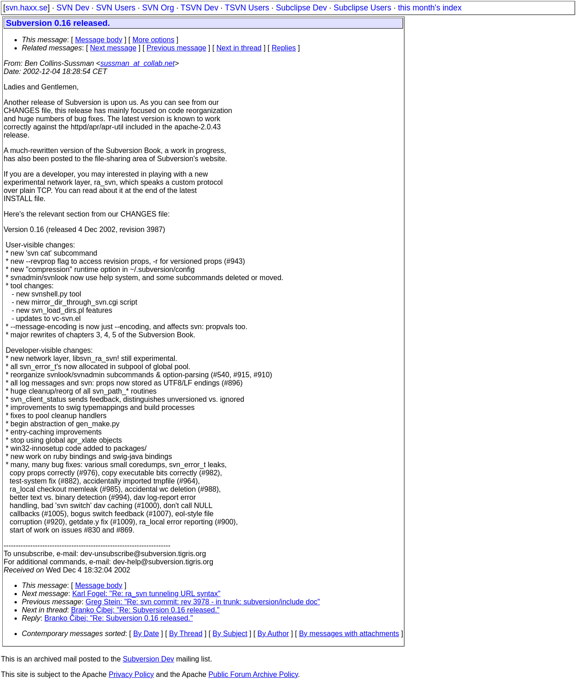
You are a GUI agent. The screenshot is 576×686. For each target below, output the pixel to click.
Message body (98, 40)
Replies (284, 48)
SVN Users (115, 7)
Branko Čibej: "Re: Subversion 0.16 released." (145, 610)
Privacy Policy (131, 674)
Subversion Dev (148, 659)
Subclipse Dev (301, 7)
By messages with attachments (349, 633)
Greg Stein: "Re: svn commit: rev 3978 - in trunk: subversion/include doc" (203, 602)
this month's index (430, 7)
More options (154, 40)
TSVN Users (247, 7)
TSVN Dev (199, 7)
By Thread (186, 633)
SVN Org (158, 7)
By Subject (229, 633)
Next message (113, 48)
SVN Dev (72, 7)
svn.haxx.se (26, 7)
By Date (146, 633)
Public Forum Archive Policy (253, 674)
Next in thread (239, 48)
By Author (273, 633)
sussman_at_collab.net (137, 63)
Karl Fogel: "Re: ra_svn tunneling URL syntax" (146, 593)
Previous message (177, 48)
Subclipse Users (362, 7)
